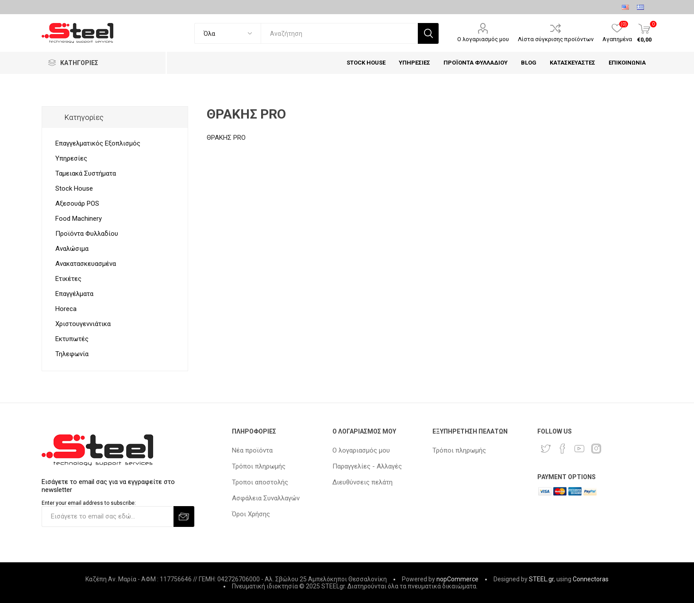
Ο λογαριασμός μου (483, 39)
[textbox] (339, 33)
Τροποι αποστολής (260, 482)
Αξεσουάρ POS (77, 203)
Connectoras (591, 579)
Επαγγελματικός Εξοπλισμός (97, 143)
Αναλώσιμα (72, 249)
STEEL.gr (541, 579)
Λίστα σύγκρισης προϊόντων (556, 39)
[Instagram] (596, 449)
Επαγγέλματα (74, 294)
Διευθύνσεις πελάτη (362, 482)
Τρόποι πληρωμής (258, 466)
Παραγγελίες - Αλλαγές (367, 466)
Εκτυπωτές (72, 339)
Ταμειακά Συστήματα (85, 173)
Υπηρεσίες (71, 158)
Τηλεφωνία (72, 354)
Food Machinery (78, 219)
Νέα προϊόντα (252, 450)
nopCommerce (457, 579)
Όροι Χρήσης (251, 514)
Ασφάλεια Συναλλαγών (266, 498)
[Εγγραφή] (108, 516)
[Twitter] (546, 449)
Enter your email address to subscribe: (89, 503)
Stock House (74, 188)
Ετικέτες (68, 279)
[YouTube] (579, 449)
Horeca (66, 309)
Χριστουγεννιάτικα (83, 324)
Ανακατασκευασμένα (85, 264)
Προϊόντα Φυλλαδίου (86, 234)
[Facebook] (562, 449)
